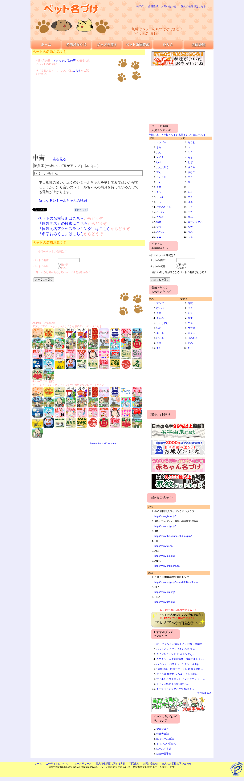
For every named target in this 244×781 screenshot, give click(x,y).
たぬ (158, 152)
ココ (190, 147)
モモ (190, 236)
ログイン (141, 6)
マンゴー (161, 142)
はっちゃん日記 (165, 738)
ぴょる (160, 338)
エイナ (160, 157)
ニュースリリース (82, 763)
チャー (160, 192)
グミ (190, 308)
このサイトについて (57, 763)
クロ (158, 187)
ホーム (38, 763)
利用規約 (134, 763)
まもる (160, 318)
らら (158, 147)
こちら (77, 70)
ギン (158, 347)
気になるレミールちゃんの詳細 (63, 200)
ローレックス (195, 221)
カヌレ (191, 333)
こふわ (160, 211)
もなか (160, 216)
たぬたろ (161, 177)
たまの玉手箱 (163, 753)
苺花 (190, 303)
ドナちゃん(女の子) (64, 60)
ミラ (190, 152)
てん (190, 323)
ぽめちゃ (193, 338)
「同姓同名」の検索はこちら (63, 223)
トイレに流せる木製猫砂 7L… (172, 683)
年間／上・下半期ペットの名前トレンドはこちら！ (177, 134)
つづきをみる (204, 693)
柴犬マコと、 (163, 728)
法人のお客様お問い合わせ (176, 763)
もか (190, 192)
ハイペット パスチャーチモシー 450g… (178, 664)
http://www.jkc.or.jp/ (165, 516)
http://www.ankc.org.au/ (167, 565)
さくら (191, 167)
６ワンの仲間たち (166, 743)
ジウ (158, 226)
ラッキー (161, 197)
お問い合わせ (168, 6)
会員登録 (153, 6)
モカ (190, 211)
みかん (160, 231)
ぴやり (191, 328)
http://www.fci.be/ (163, 546)
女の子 (64, 268)
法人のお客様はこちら (193, 6)
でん (158, 172)
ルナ (190, 226)
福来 (190, 318)
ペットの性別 (41, 266)
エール (160, 333)
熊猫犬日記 (162, 733)
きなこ (191, 172)
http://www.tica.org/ (164, 602)
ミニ (158, 236)
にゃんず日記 (163, 748)
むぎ (190, 162)
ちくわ (191, 142)
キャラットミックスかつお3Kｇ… (175, 688)
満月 (158, 221)
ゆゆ (158, 162)
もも (190, 157)
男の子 (64, 264)
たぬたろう (162, 167)
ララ (158, 202)
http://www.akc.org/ (164, 555)
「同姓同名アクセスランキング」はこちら (74, 229)
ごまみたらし (163, 207)
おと (190, 347)
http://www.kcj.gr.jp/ (165, 526)
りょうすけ (162, 323)
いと (190, 187)
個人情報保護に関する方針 (110, 763)
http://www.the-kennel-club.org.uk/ (173, 536)
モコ (190, 177)
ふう (190, 207)
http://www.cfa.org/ (164, 592)
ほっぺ (160, 308)
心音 (190, 313)
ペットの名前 (41, 260)
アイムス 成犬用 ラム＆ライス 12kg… (177, 674)
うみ (190, 231)
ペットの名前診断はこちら (61, 218)
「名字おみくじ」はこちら (61, 234)
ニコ (190, 197)
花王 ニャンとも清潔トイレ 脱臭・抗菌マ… (180, 644)
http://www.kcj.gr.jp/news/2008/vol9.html (176, 582)
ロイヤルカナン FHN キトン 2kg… (175, 654)
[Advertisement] (164, 17)
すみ (190, 343)
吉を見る (59, 159)
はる (190, 202)
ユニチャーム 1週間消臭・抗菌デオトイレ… (180, 659)
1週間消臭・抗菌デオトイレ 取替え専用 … (180, 669)
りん (158, 182)
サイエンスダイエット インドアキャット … (180, 678)
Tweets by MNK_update (103, 443)
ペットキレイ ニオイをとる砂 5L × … (177, 649)
